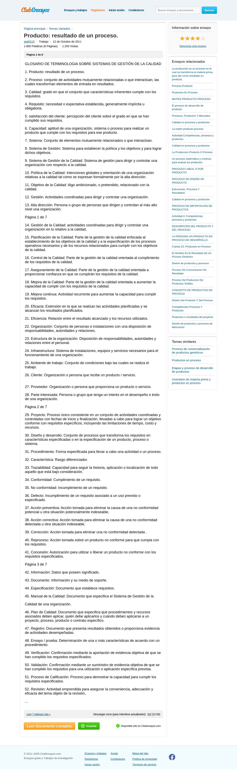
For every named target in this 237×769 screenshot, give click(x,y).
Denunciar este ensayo (193, 46)
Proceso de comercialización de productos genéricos (191, 350)
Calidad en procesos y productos (191, 122)
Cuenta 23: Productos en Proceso (191, 246)
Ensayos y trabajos (75, 10)
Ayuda (114, 753)
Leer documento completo (49, 726)
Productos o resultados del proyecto (192, 317)
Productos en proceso (186, 360)
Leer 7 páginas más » (38, 714)
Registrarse (98, 10)
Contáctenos (136, 10)
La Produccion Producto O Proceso (192, 152)
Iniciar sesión (116, 10)
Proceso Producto (182, 85)
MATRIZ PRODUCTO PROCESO (191, 99)
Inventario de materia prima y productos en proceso (191, 381)
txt (149, 714)
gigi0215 (29, 41)
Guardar (89, 726)
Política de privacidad (144, 758)
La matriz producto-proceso (187, 128)
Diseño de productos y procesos (190, 263)
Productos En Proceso (185, 92)
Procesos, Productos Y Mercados (191, 115)
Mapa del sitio (140, 753)
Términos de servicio (144, 764)
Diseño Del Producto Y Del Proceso (192, 300)
